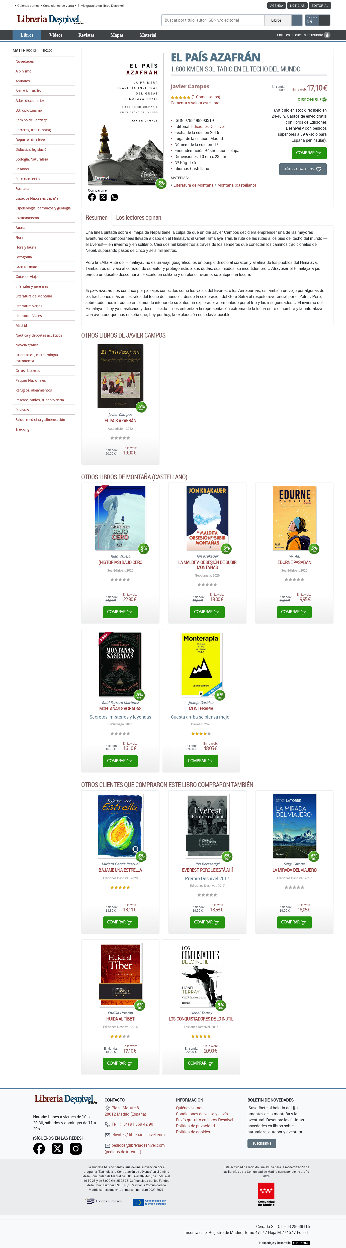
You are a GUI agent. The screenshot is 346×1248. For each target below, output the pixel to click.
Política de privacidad (195, 1126)
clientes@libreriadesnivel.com (135, 1134)
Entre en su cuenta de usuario (303, 34)
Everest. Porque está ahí (207, 870)
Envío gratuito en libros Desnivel (100, 5)
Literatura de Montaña (194, 185)
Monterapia (201, 708)
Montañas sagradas (120, 708)
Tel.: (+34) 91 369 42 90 (129, 1124)
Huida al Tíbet (120, 1018)
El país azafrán (120, 420)
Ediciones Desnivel (208, 126)
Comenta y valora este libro (195, 103)
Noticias (297, 5)
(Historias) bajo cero (120, 562)
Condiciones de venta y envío (202, 1114)
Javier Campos (190, 86)
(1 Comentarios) (206, 97)
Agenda (276, 5)
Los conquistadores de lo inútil (201, 1018)
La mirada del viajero (294, 870)
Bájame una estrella (120, 870)
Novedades (25, 61)
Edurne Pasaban (294, 562)
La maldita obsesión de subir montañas (207, 565)
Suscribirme (261, 1143)
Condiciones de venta (58, 5)
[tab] (96, 218)
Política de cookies (193, 1132)
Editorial (320, 5)
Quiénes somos (28, 5)
